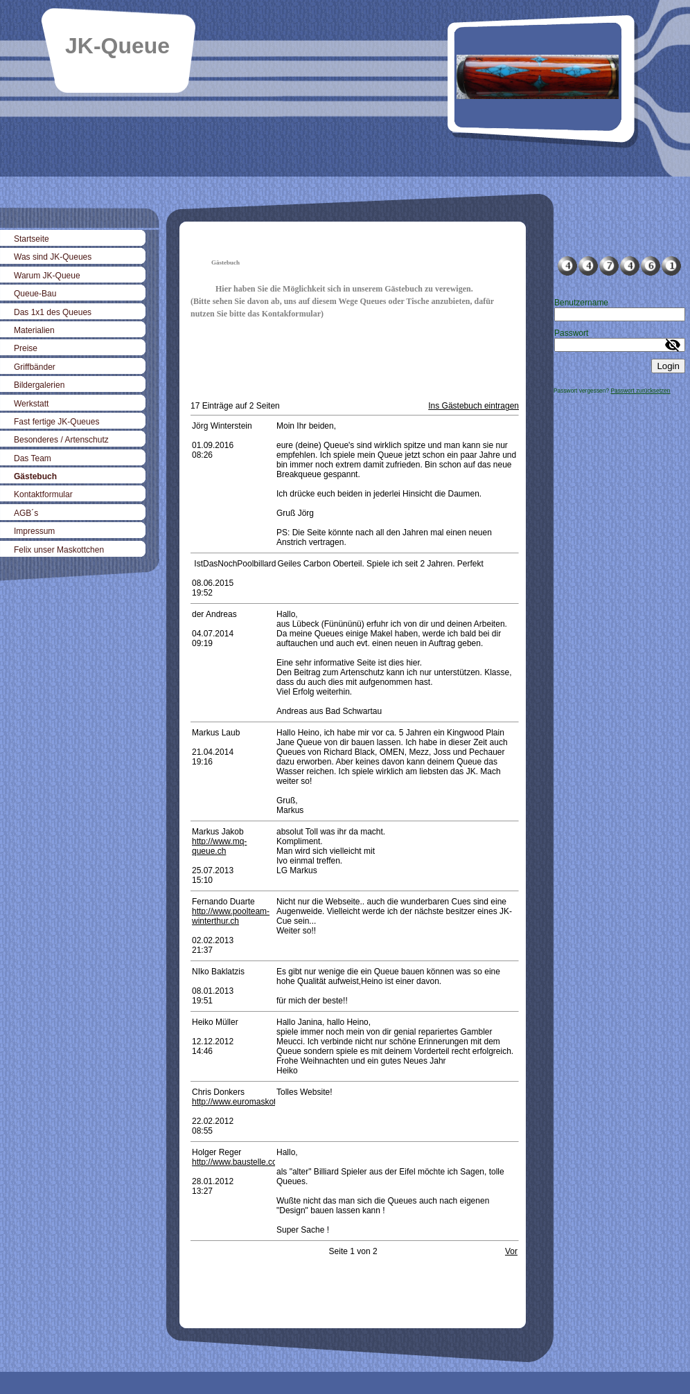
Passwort (571, 333)
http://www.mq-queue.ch (219, 846)
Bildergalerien (39, 385)
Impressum (34, 531)
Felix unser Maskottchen (59, 550)
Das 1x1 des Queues (52, 312)
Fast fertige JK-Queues (56, 422)
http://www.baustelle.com (238, 1162)
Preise (25, 348)
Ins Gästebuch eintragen (473, 406)
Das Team (32, 458)
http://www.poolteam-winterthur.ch (230, 916)
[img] (345, 88)
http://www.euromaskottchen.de (250, 1102)
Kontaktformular (43, 494)
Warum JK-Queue (47, 275)
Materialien (34, 330)
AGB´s (26, 513)
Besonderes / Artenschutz (61, 440)
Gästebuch (35, 476)
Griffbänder (34, 367)
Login (668, 366)
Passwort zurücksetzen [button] (640, 390)
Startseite (31, 239)
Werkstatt (31, 404)
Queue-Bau (35, 293)
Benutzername (581, 302)
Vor (511, 1251)
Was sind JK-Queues (52, 257)
